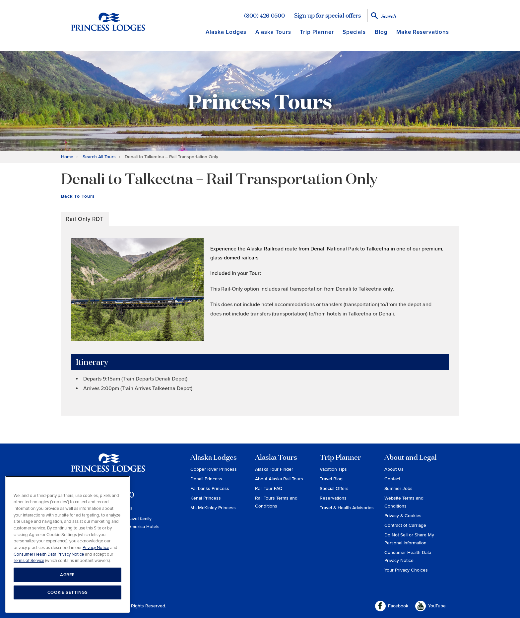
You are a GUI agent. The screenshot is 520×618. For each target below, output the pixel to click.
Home (67, 157)
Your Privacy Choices (406, 570)
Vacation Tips (333, 469)
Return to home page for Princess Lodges (108, 21)
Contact (392, 479)
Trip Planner (317, 32)
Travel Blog (331, 479)
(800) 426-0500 (264, 15)
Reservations (333, 498)
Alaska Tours (273, 32)
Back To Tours (78, 196)
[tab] (85, 219)
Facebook (391, 606)
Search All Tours (99, 157)
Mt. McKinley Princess (213, 508)
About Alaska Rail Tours (279, 479)
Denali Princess (206, 479)
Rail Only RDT (85, 219)
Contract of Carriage (405, 525)
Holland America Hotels (135, 526)
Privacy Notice (96, 547)
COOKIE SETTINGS (67, 592)
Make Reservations (422, 32)
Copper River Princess (213, 469)
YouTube (430, 606)
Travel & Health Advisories (347, 508)
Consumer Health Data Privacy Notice (49, 554)
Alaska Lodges (226, 32)
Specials (354, 32)
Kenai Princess (205, 498)
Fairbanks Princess (209, 488)
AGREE (67, 575)
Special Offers (334, 488)
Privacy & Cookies (403, 515)
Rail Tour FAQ (269, 488)
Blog (381, 32)
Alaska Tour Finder (274, 469)
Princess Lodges (108, 466)
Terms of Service (29, 560)
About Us (394, 469)
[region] (67, 544)
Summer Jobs (398, 488)
